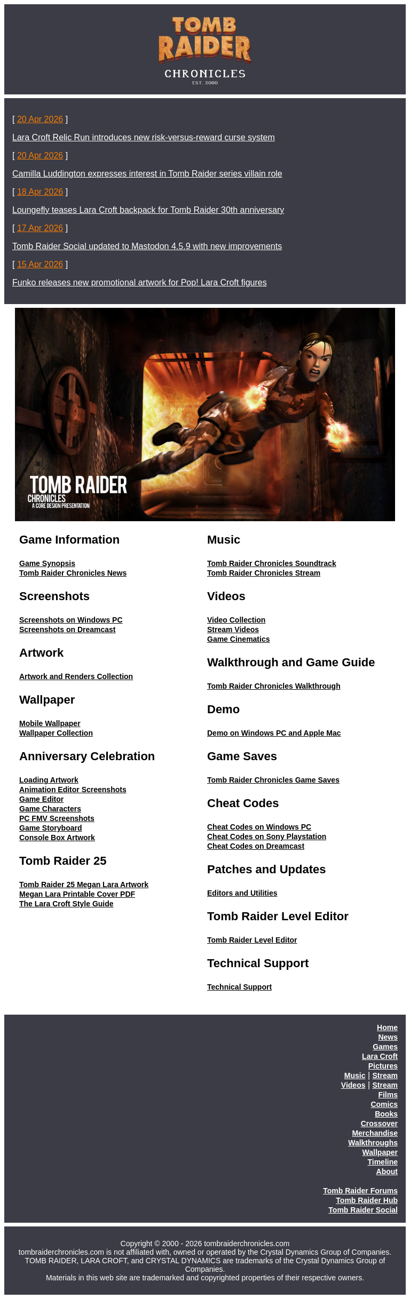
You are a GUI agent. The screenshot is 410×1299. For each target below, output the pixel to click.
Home (387, 1027)
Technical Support (239, 987)
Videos (353, 1085)
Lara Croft (380, 1056)
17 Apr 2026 (40, 228)
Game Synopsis (47, 563)
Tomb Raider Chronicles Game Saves (273, 780)
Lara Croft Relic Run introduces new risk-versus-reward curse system (143, 137)
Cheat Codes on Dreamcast (255, 846)
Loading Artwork (48, 780)
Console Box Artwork (57, 837)
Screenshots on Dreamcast (67, 629)
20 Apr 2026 (40, 119)
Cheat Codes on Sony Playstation (266, 836)
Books (386, 1114)
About (387, 1171)
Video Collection (236, 620)
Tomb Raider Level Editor (252, 940)
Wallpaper (380, 1152)
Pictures (383, 1066)
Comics (384, 1104)
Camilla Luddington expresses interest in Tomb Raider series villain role (147, 173)
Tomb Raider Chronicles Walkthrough (274, 686)
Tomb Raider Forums (360, 1190)
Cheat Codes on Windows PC (259, 827)
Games (385, 1046)
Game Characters (50, 808)
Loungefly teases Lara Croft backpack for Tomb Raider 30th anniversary (148, 209)
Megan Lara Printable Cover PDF (77, 894)
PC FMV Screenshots (56, 818)
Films (388, 1094)
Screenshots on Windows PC (71, 620)
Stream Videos (233, 629)
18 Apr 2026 (40, 191)
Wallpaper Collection (56, 733)
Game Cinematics (238, 639)
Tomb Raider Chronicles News (73, 573)
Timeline (382, 1162)
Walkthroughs (373, 1142)
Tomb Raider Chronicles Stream (263, 573)
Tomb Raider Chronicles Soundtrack (271, 563)
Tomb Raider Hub (367, 1200)
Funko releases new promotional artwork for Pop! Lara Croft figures (139, 282)
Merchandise (375, 1133)
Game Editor (41, 799)
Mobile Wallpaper (50, 723)
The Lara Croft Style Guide (66, 903)
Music (355, 1075)
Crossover (379, 1123)
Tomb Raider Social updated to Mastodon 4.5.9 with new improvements (147, 246)
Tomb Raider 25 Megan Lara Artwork (83, 884)
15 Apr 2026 (40, 264)
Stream (385, 1075)
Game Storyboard (50, 828)
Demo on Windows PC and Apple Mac (274, 733)
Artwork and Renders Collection (76, 676)
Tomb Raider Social (363, 1210)
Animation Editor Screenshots (73, 789)
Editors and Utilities (242, 893)
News (388, 1037)
